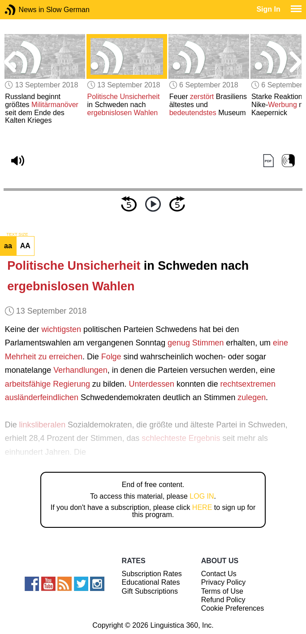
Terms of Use (222, 591)
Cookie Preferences (232, 608)
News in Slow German (23, 9)
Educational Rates (151, 582)
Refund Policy (223, 600)
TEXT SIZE (17, 234)
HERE (202, 507)
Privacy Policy (223, 582)
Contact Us (219, 574)
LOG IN (202, 496)
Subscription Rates (152, 574)
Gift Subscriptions (150, 591)
